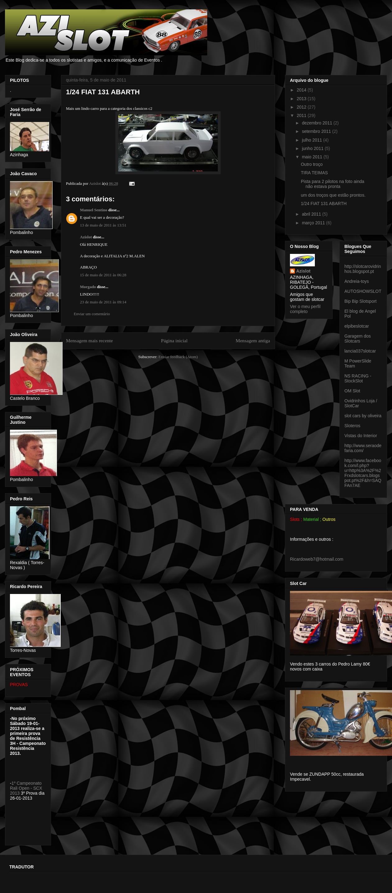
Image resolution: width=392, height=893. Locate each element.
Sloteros (352, 425)
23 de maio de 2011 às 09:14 (103, 302)
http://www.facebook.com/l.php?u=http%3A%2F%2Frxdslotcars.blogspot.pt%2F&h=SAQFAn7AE (362, 473)
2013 (302, 98)
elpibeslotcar (356, 326)
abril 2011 (312, 214)
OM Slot (352, 390)
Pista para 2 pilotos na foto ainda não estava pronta (332, 184)
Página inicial (174, 340)
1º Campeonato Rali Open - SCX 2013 (26, 788)
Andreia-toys (356, 281)
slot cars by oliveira (362, 415)
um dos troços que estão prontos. (333, 195)
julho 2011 (312, 140)
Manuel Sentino (93, 210)
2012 (302, 107)
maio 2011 (312, 156)
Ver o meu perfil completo (305, 309)
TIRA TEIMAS (314, 172)
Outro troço (312, 164)
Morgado (88, 286)
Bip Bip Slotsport (360, 301)
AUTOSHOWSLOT (362, 291)
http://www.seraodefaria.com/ (362, 448)
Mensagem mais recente (89, 340)
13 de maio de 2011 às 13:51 (103, 225)
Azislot (86, 237)
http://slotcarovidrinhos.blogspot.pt (362, 269)
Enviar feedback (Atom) (178, 356)
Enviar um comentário (92, 313)
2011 (302, 115)
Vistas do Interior (360, 435)
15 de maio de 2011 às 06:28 (103, 275)
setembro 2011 (317, 131)
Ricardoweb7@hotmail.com (316, 559)
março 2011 (314, 222)
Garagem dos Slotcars (357, 339)
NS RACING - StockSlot (357, 378)
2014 (302, 89)
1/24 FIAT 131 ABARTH (324, 203)
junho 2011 (313, 148)
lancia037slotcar (360, 350)
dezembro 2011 (317, 122)
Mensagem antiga (253, 340)
